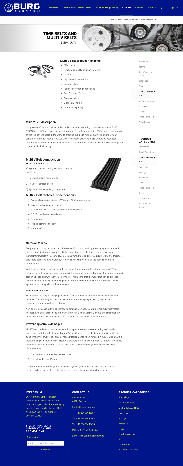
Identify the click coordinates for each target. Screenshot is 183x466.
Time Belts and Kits (147, 117)
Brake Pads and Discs (145, 74)
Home (125, 20)
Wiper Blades (144, 122)
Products (134, 20)
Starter (141, 112)
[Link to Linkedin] (177, 7)
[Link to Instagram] (172, 7)
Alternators (143, 62)
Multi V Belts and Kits (147, 94)
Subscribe (33, 437)
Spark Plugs (144, 106)
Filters (141, 86)
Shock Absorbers (146, 101)
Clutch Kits (143, 81)
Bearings (142, 67)
